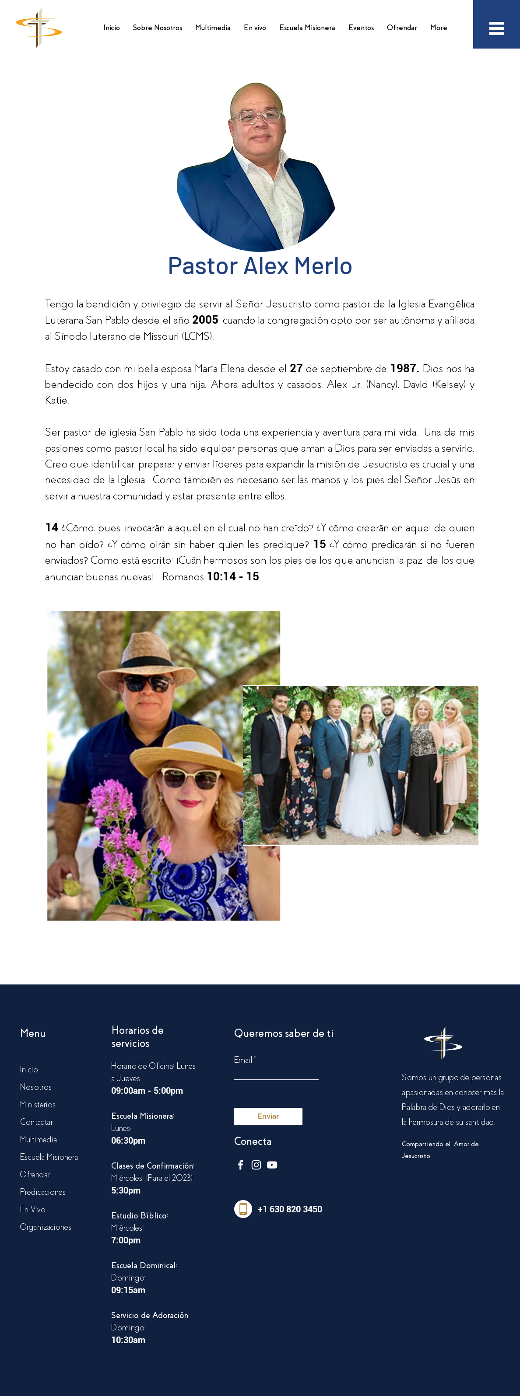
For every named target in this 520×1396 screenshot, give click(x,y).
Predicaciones (43, 1192)
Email (243, 1060)
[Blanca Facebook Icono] (240, 1165)
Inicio (29, 1069)
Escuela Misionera (49, 1157)
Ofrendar (35, 1174)
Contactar (36, 1122)
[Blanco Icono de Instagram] (256, 1165)
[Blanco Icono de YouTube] (272, 1165)
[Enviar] (268, 1116)
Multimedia (38, 1139)
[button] (157, 27)
